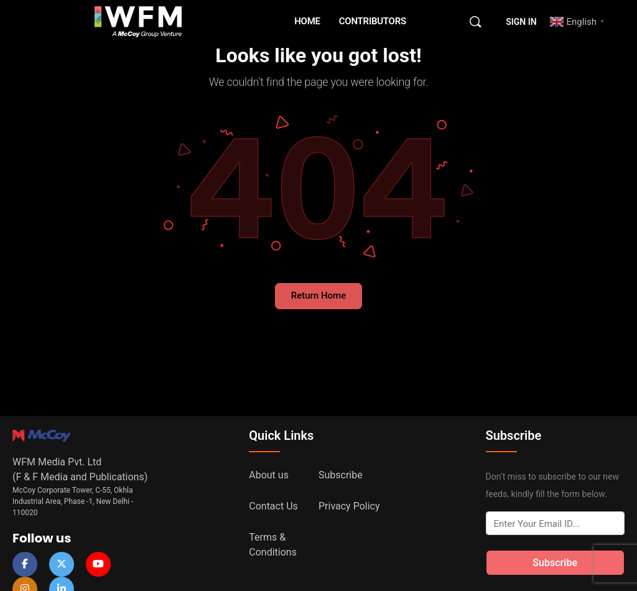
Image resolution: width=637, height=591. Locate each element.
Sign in (521, 22)
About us (269, 475)
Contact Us (273, 506)
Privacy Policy (349, 506)
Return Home (318, 295)
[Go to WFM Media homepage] (138, 20)
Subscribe (340, 475)
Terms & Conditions (273, 544)
